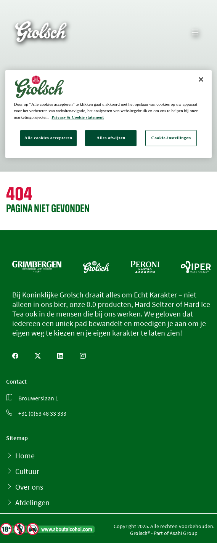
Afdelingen (32, 502)
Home (25, 455)
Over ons (29, 487)
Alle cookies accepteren (48, 137)
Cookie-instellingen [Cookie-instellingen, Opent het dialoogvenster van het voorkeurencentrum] (171, 137)
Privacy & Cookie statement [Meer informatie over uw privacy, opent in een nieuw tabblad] (77, 117)
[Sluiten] (201, 79)
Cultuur (27, 471)
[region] (108, 114)
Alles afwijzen (110, 137)
